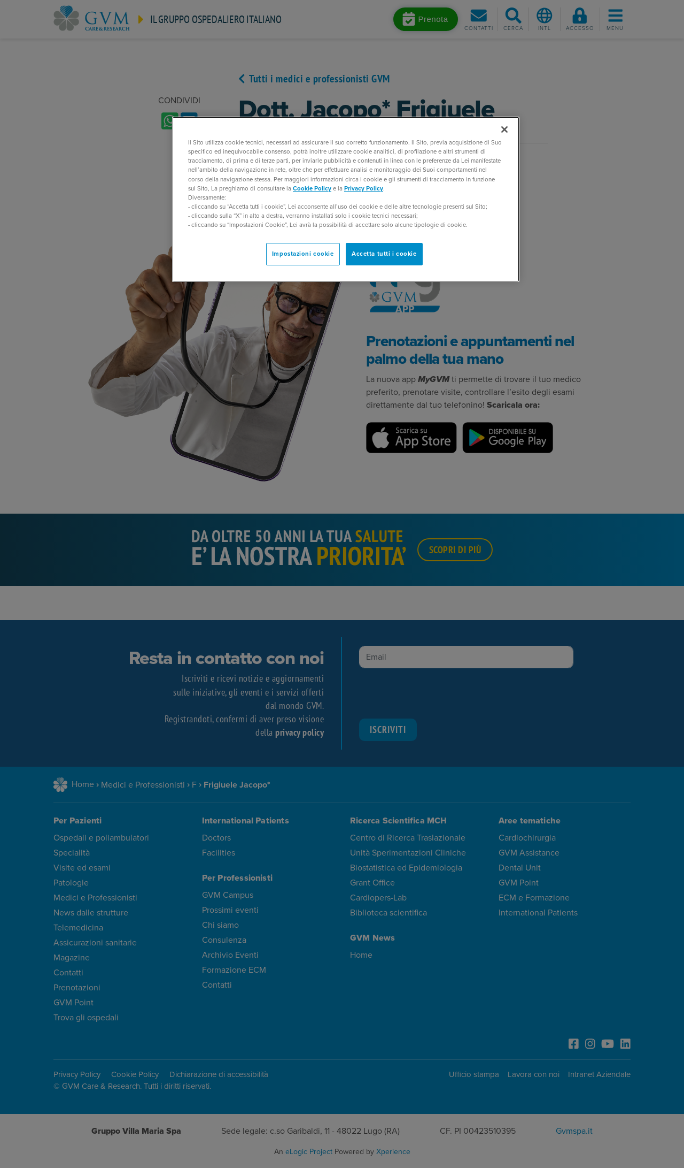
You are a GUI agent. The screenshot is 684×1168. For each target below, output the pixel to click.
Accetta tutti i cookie (384, 253)
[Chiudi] (504, 129)
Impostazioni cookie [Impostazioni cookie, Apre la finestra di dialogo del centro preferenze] (303, 253)
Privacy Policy (363, 188)
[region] (345, 199)
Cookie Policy (312, 188)
